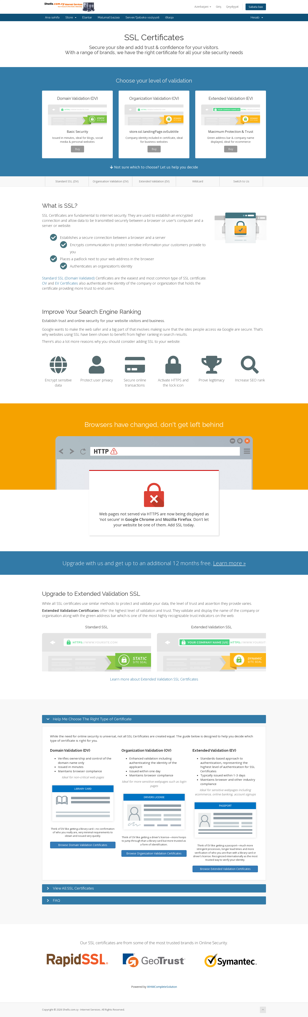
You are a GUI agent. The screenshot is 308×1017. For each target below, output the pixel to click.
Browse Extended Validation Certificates (225, 869)
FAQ (56, 900)
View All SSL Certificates (73, 888)
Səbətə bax (256, 7)
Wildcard (197, 181)
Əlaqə (169, 17)
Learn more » (229, 563)
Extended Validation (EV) (154, 181)
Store (70, 17)
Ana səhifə (52, 17)
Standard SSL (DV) (67, 181)
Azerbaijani (202, 6)
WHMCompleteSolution (162, 987)
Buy (77, 149)
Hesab (257, 17)
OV (44, 283)
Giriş (218, 6)
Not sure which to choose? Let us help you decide (154, 167)
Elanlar (87, 17)
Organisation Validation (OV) (110, 181)
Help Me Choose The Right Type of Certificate (92, 719)
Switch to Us (241, 181)
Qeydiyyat (232, 6)
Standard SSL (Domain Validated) (68, 278)
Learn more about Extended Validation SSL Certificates (154, 679)
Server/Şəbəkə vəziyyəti (142, 17)
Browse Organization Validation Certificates (154, 853)
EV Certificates (66, 283)
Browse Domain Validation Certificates (82, 845)
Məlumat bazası (109, 17)
